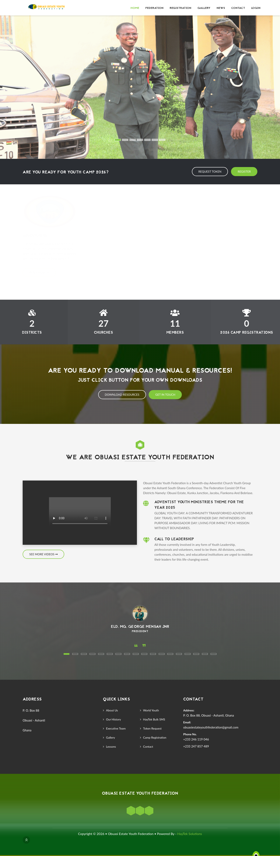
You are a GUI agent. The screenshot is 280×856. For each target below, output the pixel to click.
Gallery (203, 8)
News (221, 8)
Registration (180, 8)
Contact (238, 8)
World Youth (151, 710)
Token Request (152, 728)
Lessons (111, 746)
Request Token (210, 171)
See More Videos (43, 554)
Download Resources (122, 394)
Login (255, 8)
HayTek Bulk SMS (154, 719)
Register (244, 171)
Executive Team (116, 728)
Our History (113, 719)
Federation (154, 8)
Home (135, 8)
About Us (112, 710)
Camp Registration (154, 737)
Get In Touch (165, 394)
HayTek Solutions (189, 834)
